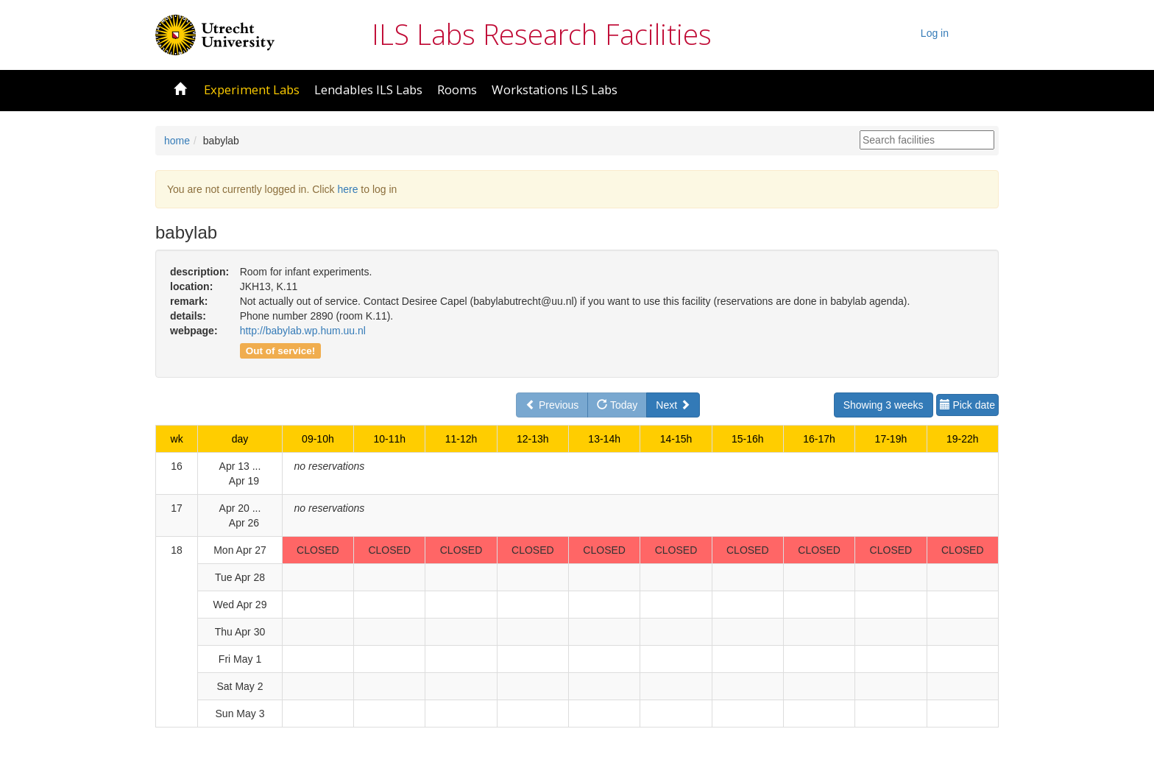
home (177, 141)
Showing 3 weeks (883, 405)
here (347, 189)
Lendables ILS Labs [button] (368, 89)
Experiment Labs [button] (252, 89)
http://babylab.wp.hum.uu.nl (303, 331)
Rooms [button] (457, 89)
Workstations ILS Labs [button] (554, 89)
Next (673, 405)
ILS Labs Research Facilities (542, 34)
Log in (935, 33)
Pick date (967, 405)
